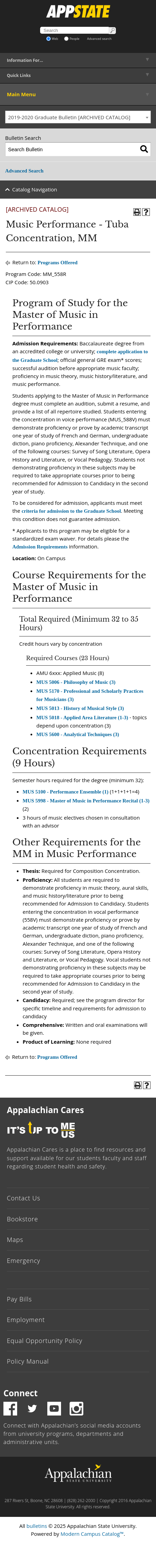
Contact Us (23, 1198)
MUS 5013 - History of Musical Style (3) (80, 708)
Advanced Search (24, 171)
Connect (20, 1393)
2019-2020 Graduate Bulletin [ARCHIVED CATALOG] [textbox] (69, 117)
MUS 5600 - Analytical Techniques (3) (77, 734)
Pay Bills (19, 1299)
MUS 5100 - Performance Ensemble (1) (65, 792)
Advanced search (99, 38)
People (72, 38)
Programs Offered (58, 262)
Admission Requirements (40, 547)
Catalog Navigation (34, 189)
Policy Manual (28, 1361)
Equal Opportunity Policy (44, 1340)
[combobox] (78, 117)
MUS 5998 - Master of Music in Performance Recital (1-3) (86, 800)
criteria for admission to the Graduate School (71, 511)
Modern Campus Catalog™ (92, 1533)
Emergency (23, 1260)
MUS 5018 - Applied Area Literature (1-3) (82, 717)
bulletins (36, 1525)
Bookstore (22, 1219)
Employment (26, 1320)
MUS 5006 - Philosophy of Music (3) (76, 682)
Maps (15, 1239)
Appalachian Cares (45, 1109)
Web (52, 38)
